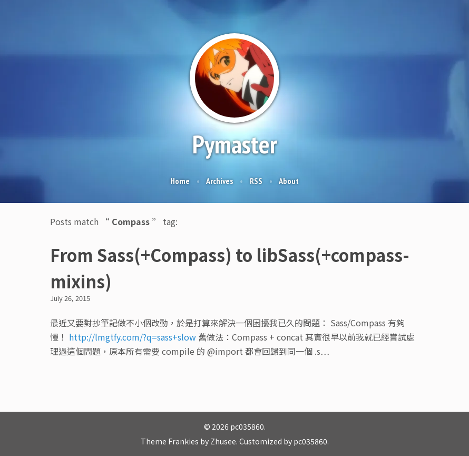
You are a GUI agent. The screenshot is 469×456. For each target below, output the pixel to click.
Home (180, 181)
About (289, 181)
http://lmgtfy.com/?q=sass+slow (132, 337)
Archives (219, 181)
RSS (256, 181)
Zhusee (223, 441)
